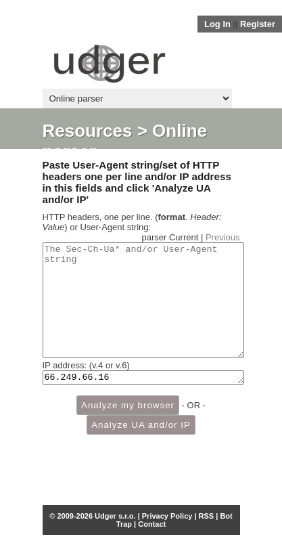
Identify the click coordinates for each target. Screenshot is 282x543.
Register (257, 24)
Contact (152, 524)
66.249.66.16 (143, 401)
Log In (217, 24)
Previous (223, 237)
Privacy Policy (167, 516)
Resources (88, 131)
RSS (206, 516)
